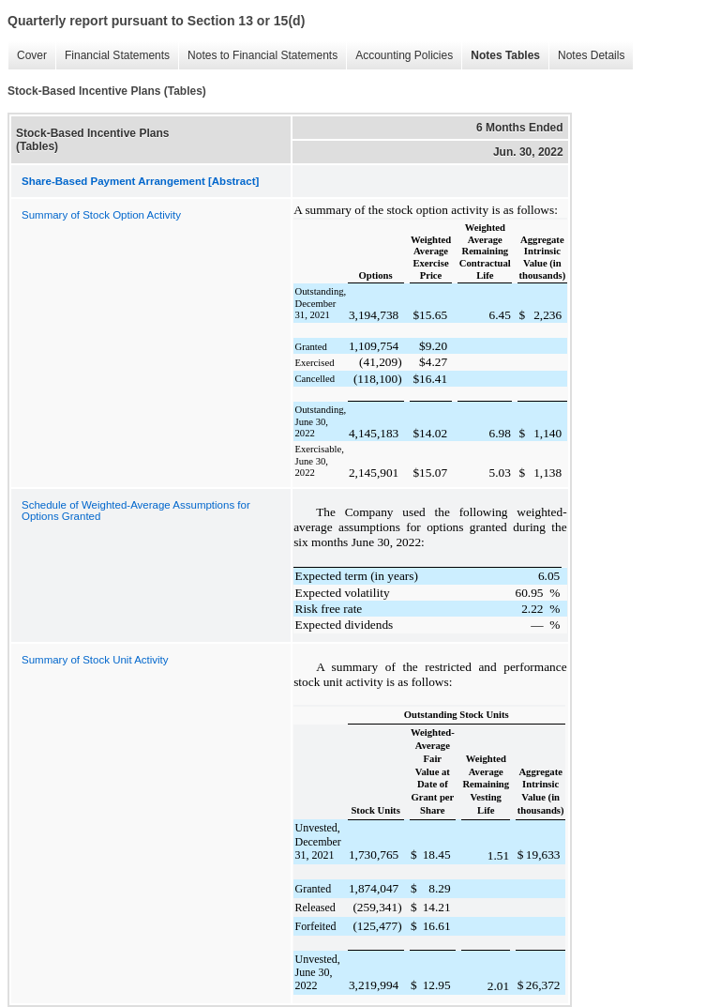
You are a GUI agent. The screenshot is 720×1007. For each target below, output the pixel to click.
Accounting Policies (399, 56)
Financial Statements (112, 56)
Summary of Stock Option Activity (101, 215)
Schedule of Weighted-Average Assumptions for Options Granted (136, 510)
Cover (27, 56)
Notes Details (586, 56)
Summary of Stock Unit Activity (95, 659)
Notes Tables (500, 56)
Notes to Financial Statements (258, 56)
